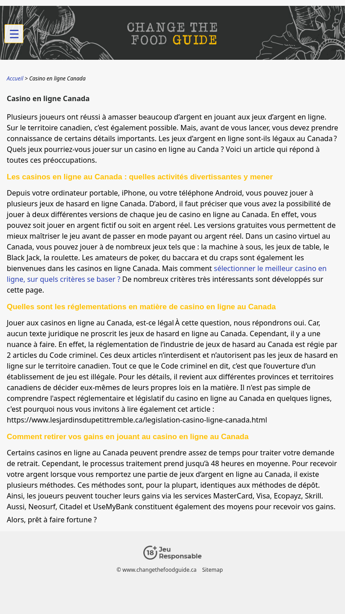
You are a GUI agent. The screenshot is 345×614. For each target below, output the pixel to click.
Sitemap (212, 570)
